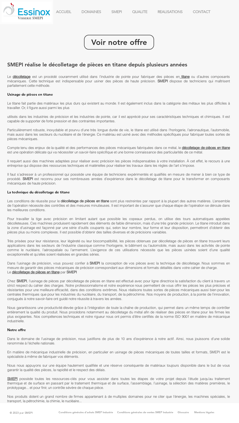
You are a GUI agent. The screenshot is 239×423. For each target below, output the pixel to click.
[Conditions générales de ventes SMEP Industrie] (145, 412)
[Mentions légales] (204, 412)
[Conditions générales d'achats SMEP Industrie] (85, 412)
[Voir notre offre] (119, 42)
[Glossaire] (183, 412)
